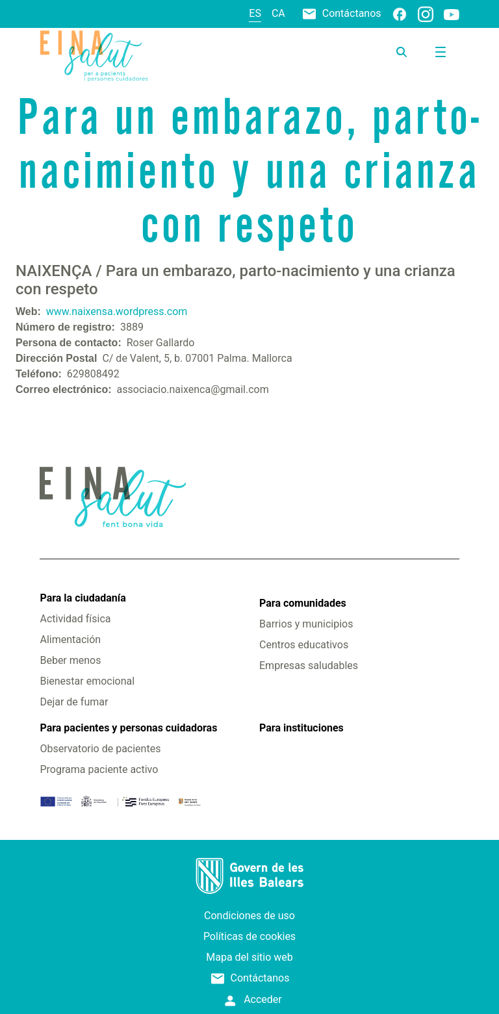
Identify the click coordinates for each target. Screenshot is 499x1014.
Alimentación (70, 639)
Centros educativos (303, 645)
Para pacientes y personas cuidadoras (128, 728)
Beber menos (70, 660)
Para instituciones (301, 728)
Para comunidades (302, 603)
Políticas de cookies (249, 936)
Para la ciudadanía (82, 598)
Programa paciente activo (99, 769)
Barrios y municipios (306, 624)
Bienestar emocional (87, 681)
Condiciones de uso (249, 915)
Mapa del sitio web (249, 957)
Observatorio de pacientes (100, 748)
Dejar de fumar (74, 702)
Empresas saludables (308, 665)
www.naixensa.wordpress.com (116, 311)
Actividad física (75, 619)
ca (278, 13)
